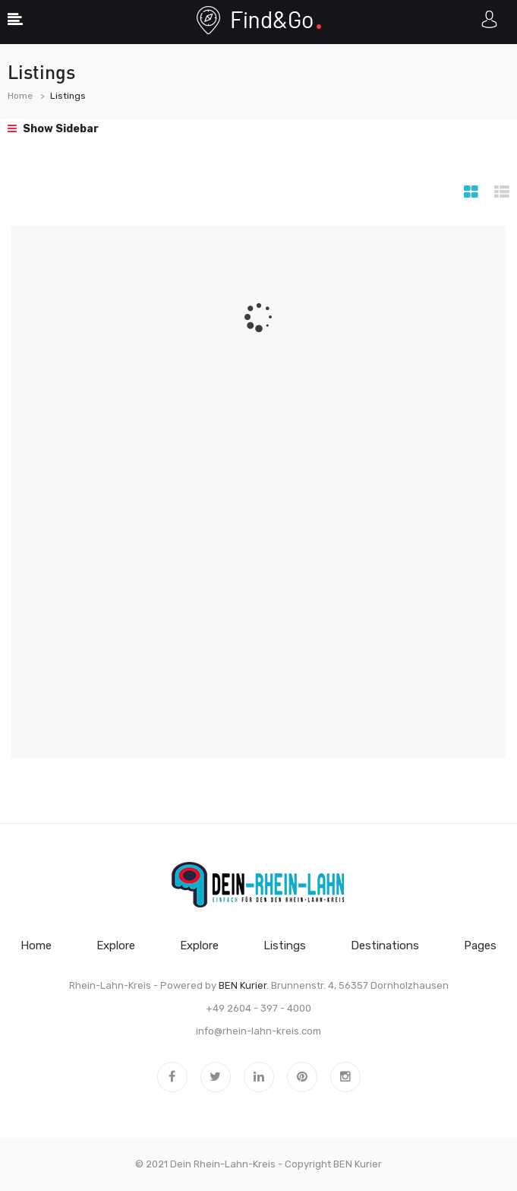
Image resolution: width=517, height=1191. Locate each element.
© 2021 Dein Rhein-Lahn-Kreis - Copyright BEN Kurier (258, 1164)
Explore (115, 945)
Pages (480, 945)
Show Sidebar (53, 128)
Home (20, 95)
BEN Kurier (242, 985)
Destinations (385, 945)
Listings (284, 945)
